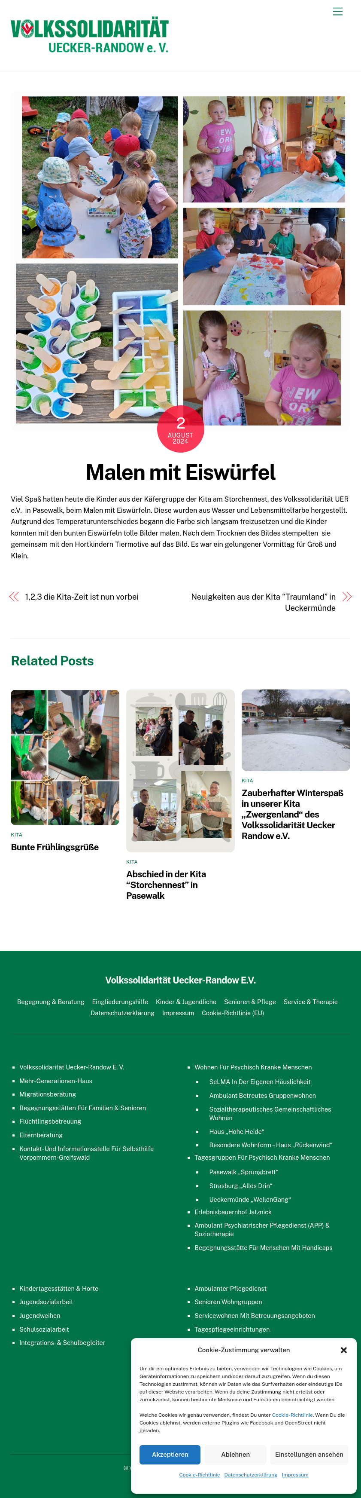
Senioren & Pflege (250, 1001)
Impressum (295, 1475)
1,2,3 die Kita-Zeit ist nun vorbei (82, 596)
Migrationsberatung (47, 1094)
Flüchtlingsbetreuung (50, 1121)
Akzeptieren (170, 1454)
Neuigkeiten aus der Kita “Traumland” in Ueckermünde (263, 602)
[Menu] (337, 11)
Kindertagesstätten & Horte (58, 1288)
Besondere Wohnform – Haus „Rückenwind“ (271, 1145)
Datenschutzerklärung (251, 1475)
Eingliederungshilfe (120, 1001)
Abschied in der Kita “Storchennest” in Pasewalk (166, 885)
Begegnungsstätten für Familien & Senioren (82, 1108)
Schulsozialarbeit (44, 1329)
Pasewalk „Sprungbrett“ (244, 1172)
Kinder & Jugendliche (186, 1001)
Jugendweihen (39, 1315)
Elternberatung (41, 1135)
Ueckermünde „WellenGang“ (250, 1199)
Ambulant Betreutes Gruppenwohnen (262, 1095)
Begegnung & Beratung (51, 1001)
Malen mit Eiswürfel (180, 472)
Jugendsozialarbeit (46, 1301)
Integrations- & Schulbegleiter (62, 1342)
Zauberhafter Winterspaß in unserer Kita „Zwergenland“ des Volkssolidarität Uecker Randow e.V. (292, 814)
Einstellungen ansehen (309, 1454)
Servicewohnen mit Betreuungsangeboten (254, 1315)
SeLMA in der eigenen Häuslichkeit (260, 1081)
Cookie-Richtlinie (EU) (233, 1013)
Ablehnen (235, 1454)
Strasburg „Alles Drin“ (241, 1185)
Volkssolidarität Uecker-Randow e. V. (71, 1067)
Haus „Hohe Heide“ (236, 1131)
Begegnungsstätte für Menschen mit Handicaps (263, 1247)
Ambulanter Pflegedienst (230, 1288)
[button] (344, 1350)
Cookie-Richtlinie (292, 1415)
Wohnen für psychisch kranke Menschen (253, 1067)
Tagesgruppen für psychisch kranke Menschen (262, 1157)
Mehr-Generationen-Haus (55, 1080)
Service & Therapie (311, 1001)
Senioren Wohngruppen (228, 1301)
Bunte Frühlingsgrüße (55, 847)
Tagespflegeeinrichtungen (232, 1329)
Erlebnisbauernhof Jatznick (233, 1212)
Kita (16, 835)
